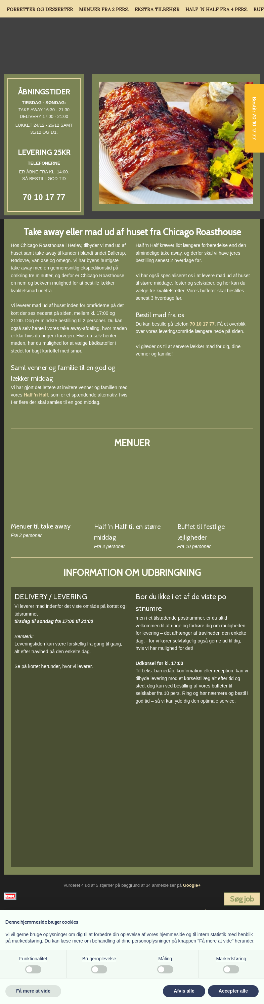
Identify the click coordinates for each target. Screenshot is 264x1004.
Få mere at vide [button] (33, 991)
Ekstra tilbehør (157, 9)
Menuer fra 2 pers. (104, 9)
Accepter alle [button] (233, 991)
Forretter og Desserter (40, 9)
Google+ (192, 885)
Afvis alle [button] (184, 991)
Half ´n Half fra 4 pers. (216, 9)
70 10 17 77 (44, 197)
